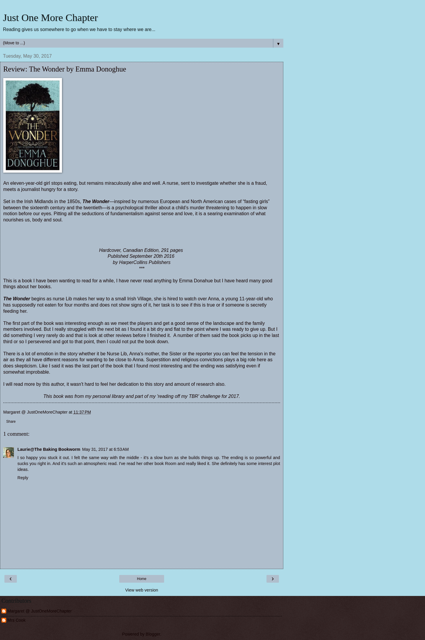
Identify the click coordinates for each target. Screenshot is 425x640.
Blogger (153, 634)
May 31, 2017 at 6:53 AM (105, 449)
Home (141, 579)
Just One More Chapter (50, 17)
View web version (141, 590)
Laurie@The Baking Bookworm (48, 449)
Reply (22, 477)
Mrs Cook (16, 620)
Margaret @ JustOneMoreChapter (39, 611)
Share (11, 421)
